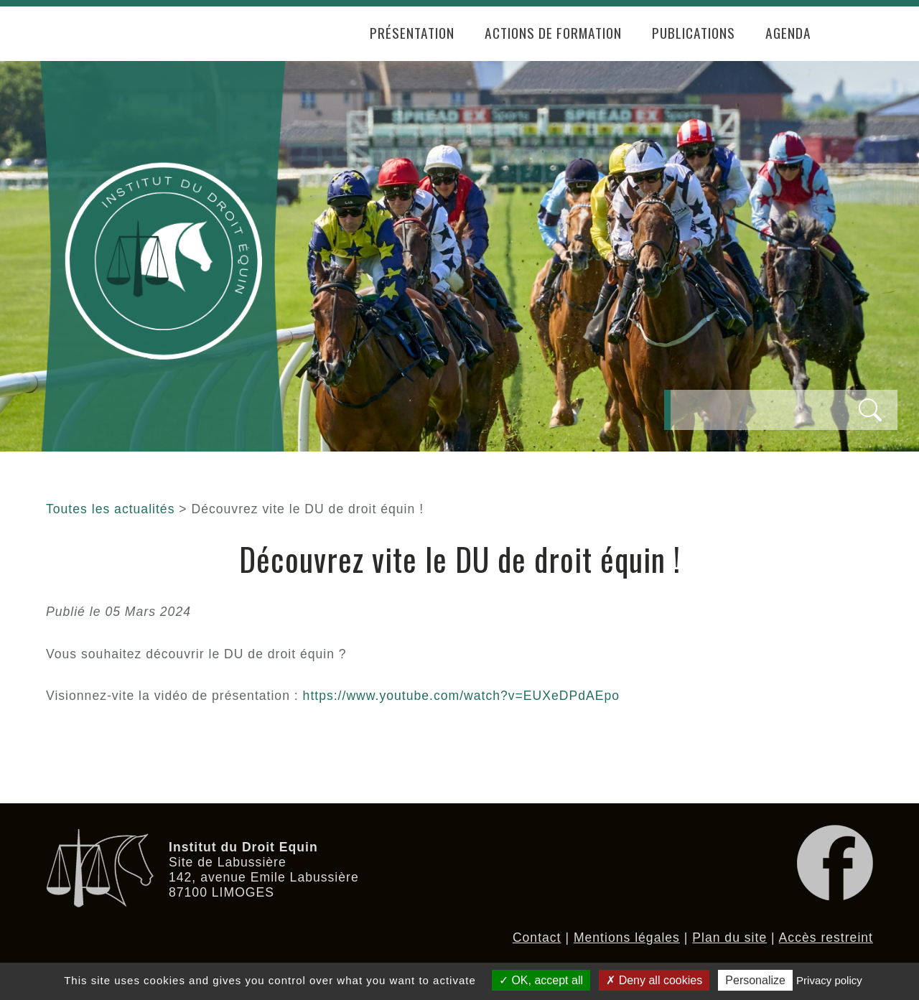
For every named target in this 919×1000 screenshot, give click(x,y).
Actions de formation (553, 32)
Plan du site (729, 937)
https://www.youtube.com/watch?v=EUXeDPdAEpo (461, 695)
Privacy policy (829, 980)
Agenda (788, 32)
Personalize (755, 980)
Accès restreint (826, 937)
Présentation (412, 32)
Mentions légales (627, 937)
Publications (693, 32)
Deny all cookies (654, 980)
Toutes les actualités (110, 509)
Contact (537, 937)
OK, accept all (541, 980)
